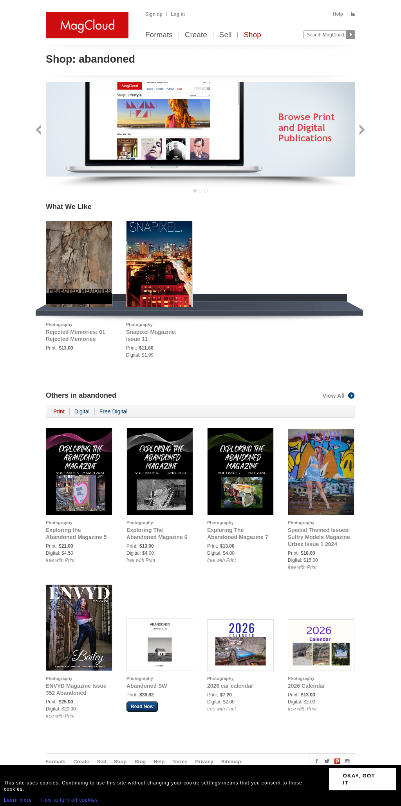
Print (59, 411)
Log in (178, 14)
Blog (140, 762)
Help (338, 14)
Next (361, 130)
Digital (82, 411)
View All (338, 395)
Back (39, 130)
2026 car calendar (230, 686)
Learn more (18, 800)
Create (196, 35)
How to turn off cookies (69, 800)
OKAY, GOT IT (359, 779)
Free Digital (113, 411)
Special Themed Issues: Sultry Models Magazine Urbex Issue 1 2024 (319, 537)
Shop (252, 35)
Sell (225, 35)
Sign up (154, 14)
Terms (179, 762)
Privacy (204, 762)
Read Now (142, 706)
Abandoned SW (146, 686)
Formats (159, 35)
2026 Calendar (306, 686)
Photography (59, 324)
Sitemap (231, 762)
